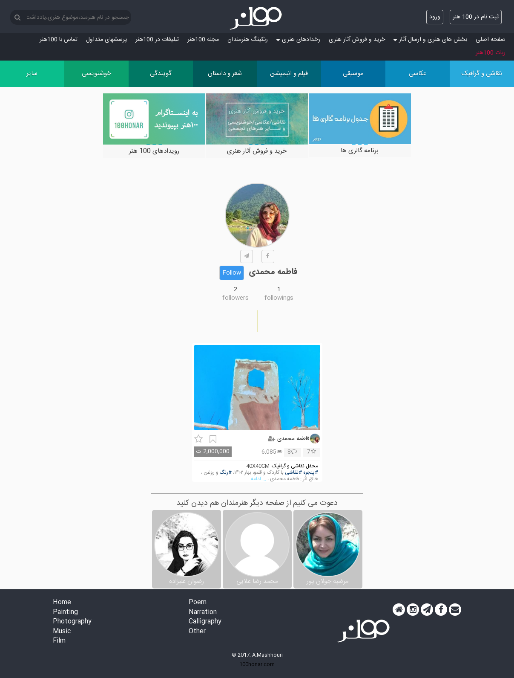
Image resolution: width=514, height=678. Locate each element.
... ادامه (258, 479)
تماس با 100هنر (59, 40)
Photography (72, 622)
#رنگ (226, 472)
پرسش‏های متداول (106, 40)
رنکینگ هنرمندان (247, 40)
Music (62, 632)
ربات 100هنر (490, 53)
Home (62, 603)
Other (197, 632)
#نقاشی (293, 472)
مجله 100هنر (203, 40)
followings (278, 298)
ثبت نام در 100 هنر (476, 17)
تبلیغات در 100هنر (157, 40)
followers (235, 298)
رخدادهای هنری (298, 40)
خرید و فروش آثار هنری (357, 40)
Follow (231, 273)
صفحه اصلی (490, 40)
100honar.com (257, 664)
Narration (203, 612)
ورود (434, 17)
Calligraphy (205, 622)
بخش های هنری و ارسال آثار (430, 40)
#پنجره (310, 472)
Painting (65, 612)
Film (59, 641)
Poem (198, 603)
